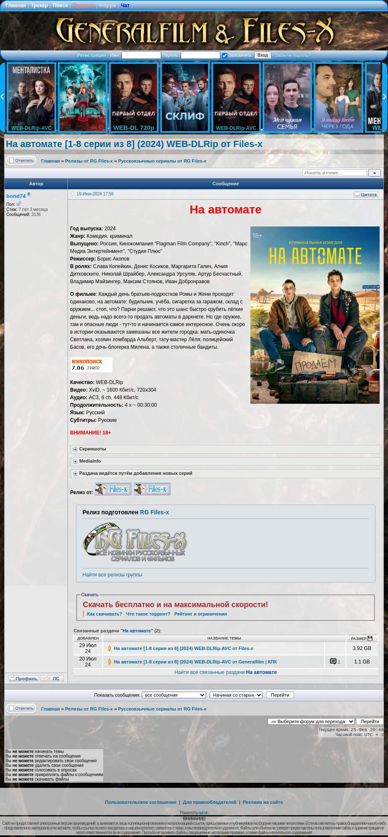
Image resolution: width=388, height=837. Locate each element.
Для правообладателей (210, 802)
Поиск (60, 5)
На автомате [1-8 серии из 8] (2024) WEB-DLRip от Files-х (134, 144)
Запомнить (236, 55)
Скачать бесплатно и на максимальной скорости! (175, 604)
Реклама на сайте (263, 802)
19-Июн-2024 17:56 (95, 194)
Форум (107, 5)
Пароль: (191, 55)
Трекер (39, 5)
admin (203, 813)
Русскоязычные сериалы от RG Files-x (162, 160)
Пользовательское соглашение (141, 802)
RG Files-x (154, 512)
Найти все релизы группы (112, 575)
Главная (15, 5)
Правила (83, 5)
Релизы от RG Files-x (89, 160)
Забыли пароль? (293, 55)
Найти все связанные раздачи (225, 672)
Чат (125, 5)
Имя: (135, 55)
